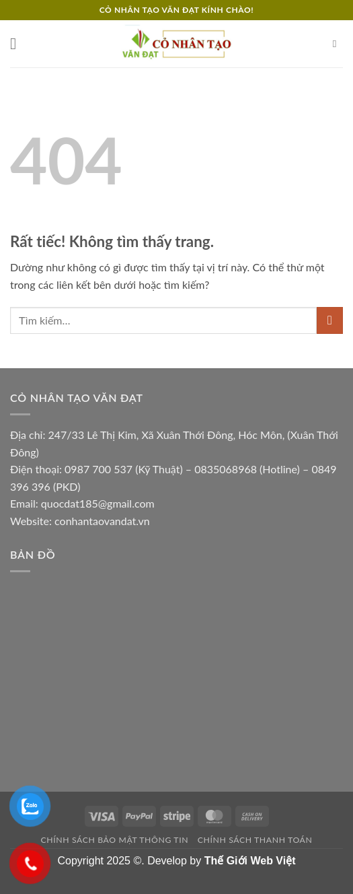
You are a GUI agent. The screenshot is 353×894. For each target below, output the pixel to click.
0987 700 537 (98, 468)
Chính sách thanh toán (255, 840)
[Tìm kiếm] (338, 44)
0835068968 (225, 468)
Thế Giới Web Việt (250, 860)
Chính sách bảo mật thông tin (115, 840)
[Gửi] (330, 320)
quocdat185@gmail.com (98, 503)
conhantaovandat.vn (102, 520)
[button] (18, 43)
